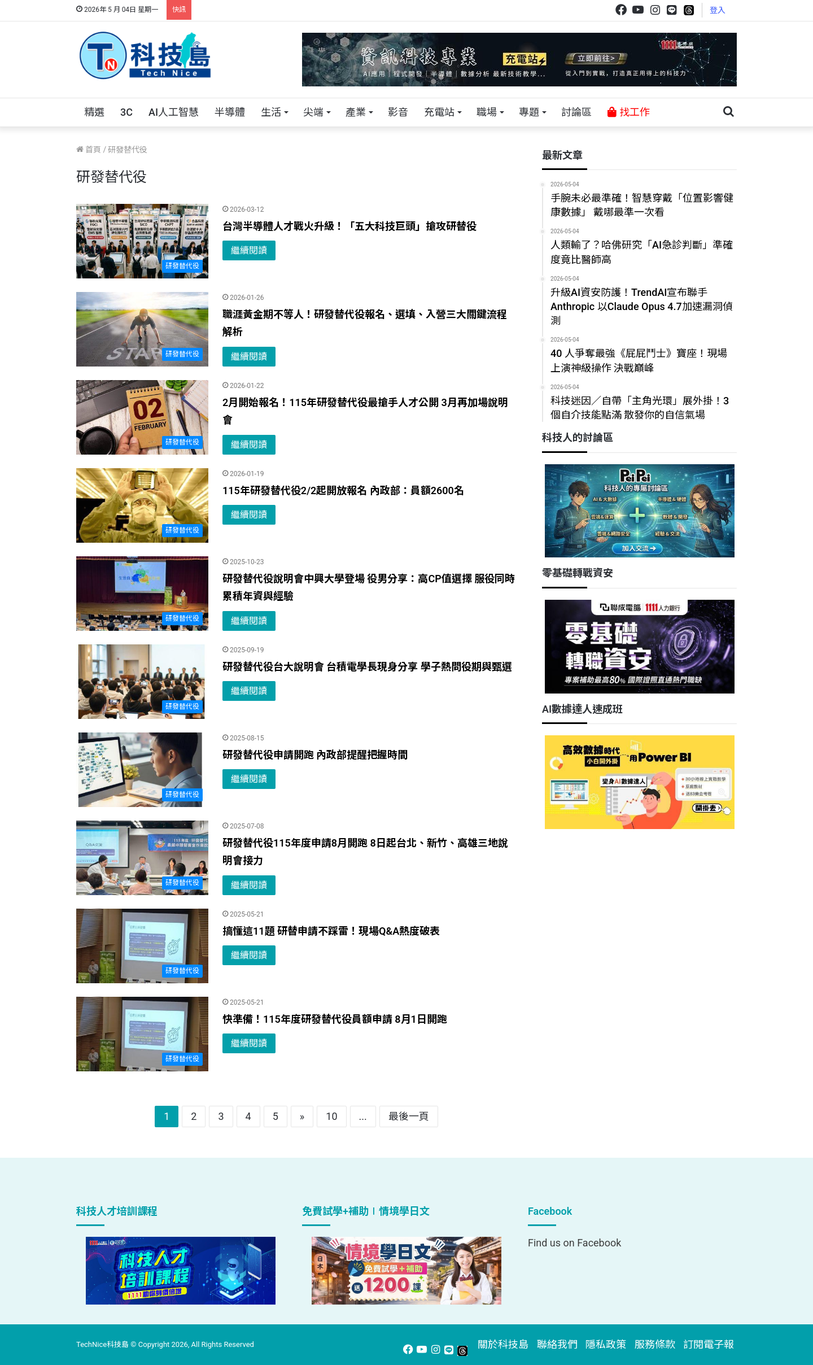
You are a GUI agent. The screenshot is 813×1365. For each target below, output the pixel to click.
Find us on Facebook (574, 1243)
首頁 (88, 149)
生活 (271, 112)
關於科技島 (503, 1344)
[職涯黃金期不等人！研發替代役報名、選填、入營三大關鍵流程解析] (142, 329)
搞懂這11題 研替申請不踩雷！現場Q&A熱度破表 (331, 931)
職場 (487, 112)
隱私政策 (605, 1344)
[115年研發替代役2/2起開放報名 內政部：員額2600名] (142, 505)
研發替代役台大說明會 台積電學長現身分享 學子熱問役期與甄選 (367, 667)
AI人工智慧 (173, 112)
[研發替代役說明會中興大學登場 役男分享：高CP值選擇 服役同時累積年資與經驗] (142, 593)
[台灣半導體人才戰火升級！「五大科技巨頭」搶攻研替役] (142, 241)
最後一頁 (408, 1116)
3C (126, 112)
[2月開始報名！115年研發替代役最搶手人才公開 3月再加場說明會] (142, 417)
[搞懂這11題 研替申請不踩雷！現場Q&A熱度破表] (142, 946)
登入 (717, 10)
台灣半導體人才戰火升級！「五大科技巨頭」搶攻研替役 (349, 226)
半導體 (230, 112)
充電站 (439, 112)
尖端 (313, 112)
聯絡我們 (557, 1344)
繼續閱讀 (249, 250)
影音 (398, 112)
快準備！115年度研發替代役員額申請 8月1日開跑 (334, 1019)
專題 (529, 112)
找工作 (628, 112)
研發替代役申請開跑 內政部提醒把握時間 (315, 755)
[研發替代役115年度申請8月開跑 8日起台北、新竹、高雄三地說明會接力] (142, 858)
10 (331, 1116)
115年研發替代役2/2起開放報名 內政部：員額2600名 (343, 490)
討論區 (576, 112)
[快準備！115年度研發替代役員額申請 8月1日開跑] (142, 1034)
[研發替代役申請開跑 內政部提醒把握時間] (142, 769)
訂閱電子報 (708, 1344)
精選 (94, 112)
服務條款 (655, 1344)
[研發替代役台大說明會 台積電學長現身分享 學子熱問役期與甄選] (142, 681)
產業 (356, 112)
